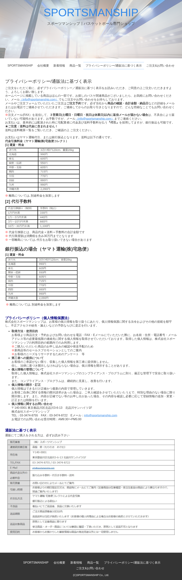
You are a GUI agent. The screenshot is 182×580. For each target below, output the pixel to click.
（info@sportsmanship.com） (39, 99)
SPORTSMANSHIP (91, 12)
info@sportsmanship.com (100, 415)
